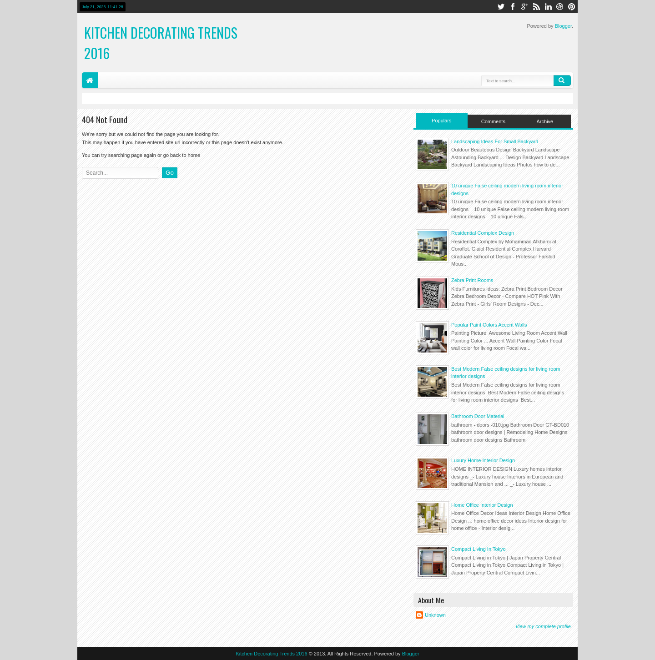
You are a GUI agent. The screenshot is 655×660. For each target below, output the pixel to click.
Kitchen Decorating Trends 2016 (271, 653)
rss (536, 6)
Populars (441, 120)
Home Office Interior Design (482, 505)
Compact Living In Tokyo (478, 549)
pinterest (572, 6)
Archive (545, 121)
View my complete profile (543, 626)
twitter (501, 6)
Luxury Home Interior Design (483, 460)
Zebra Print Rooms (472, 280)
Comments (493, 121)
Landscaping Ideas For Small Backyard (494, 141)
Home (90, 80)
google (524, 6)
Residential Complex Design (482, 233)
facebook (513, 6)
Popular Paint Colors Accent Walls (489, 324)
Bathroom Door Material (477, 416)
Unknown (435, 615)
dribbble (560, 6)
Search (562, 80)
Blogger (563, 26)
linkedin (548, 6)
